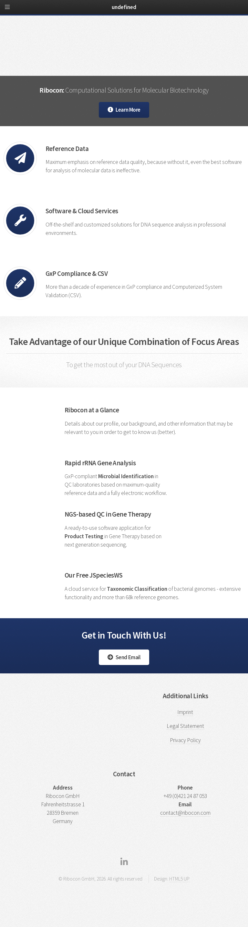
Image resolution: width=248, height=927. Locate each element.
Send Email (128, 657)
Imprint (185, 712)
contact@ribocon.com (185, 812)
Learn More (128, 109)
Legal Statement (185, 726)
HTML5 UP (179, 879)
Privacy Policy (185, 740)
